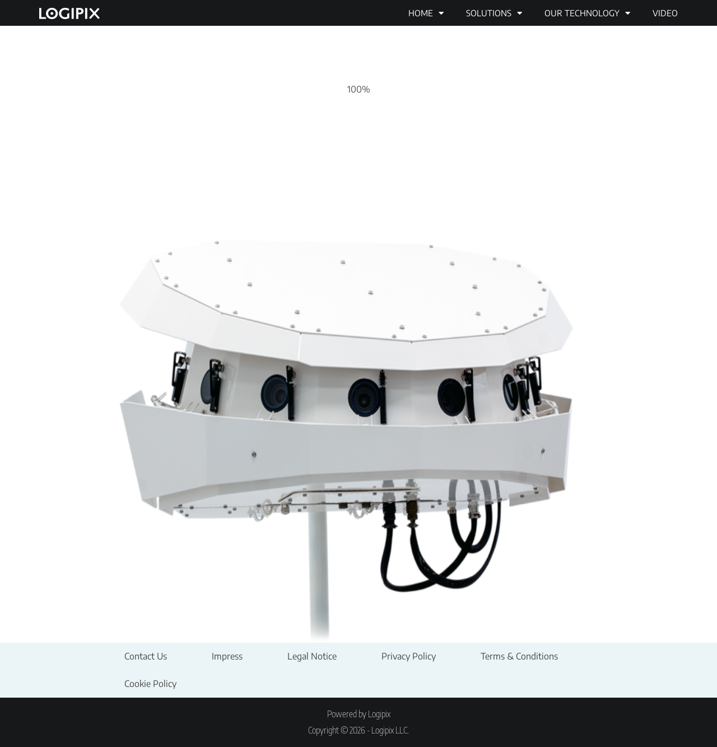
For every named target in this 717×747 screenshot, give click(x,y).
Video (665, 13)
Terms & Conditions (519, 656)
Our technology (587, 13)
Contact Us (145, 656)
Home (426, 13)
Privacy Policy (408, 656)
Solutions (494, 13)
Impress (227, 656)
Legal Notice (312, 656)
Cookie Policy (150, 683)
